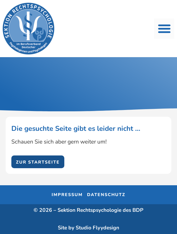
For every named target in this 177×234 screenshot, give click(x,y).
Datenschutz (106, 195)
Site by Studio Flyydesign (88, 227)
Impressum (67, 195)
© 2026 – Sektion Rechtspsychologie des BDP (88, 210)
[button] (164, 28)
